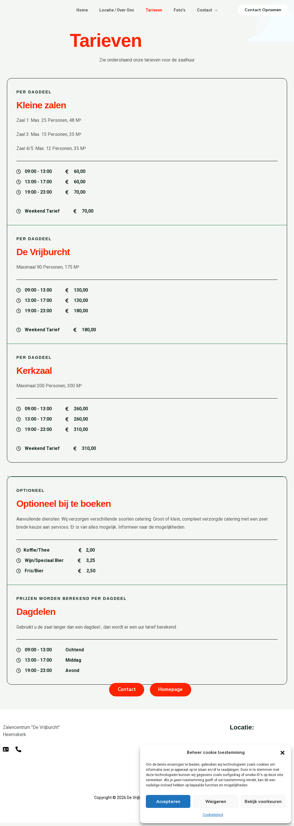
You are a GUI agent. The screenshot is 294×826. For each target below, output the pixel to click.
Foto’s (182, 10)
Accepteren (168, 801)
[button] (282, 753)
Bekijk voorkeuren (263, 801)
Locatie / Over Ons (114, 10)
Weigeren (215, 801)
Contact (212, 10)
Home (77, 10)
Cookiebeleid (213, 815)
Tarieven (154, 10)
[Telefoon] (18, 752)
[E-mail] (6, 752)
